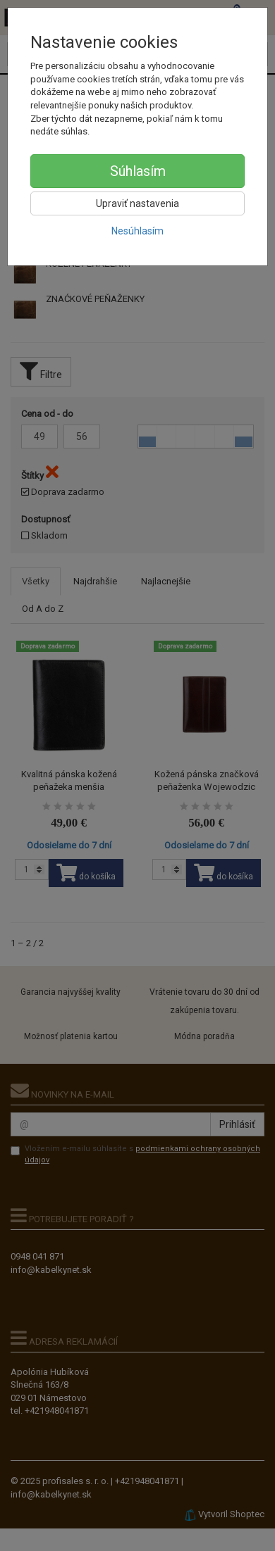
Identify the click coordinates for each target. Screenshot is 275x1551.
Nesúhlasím (137, 231)
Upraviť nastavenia (137, 203)
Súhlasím (138, 171)
